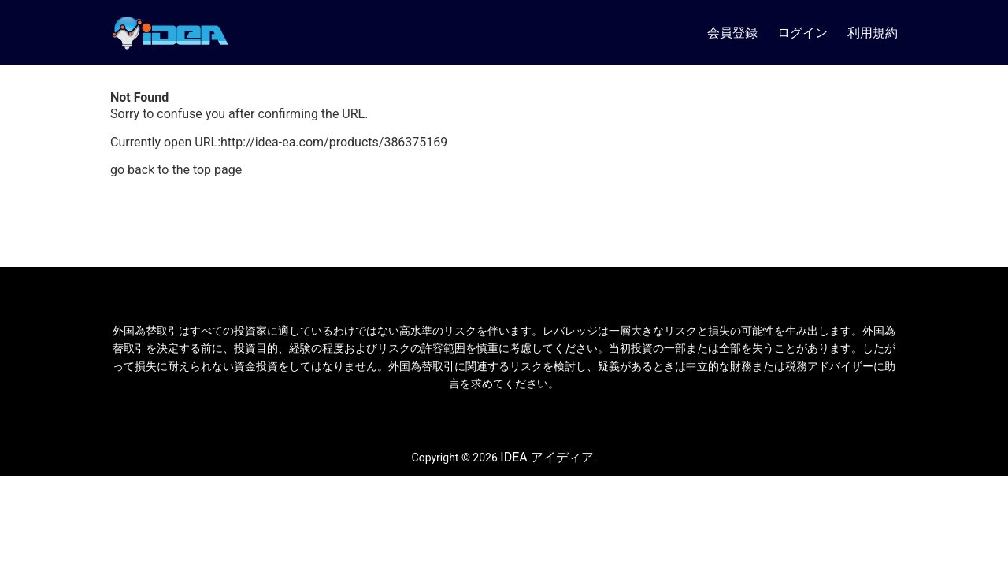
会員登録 (732, 32)
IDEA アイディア (546, 457)
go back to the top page (176, 169)
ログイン (802, 32)
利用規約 (872, 32)
